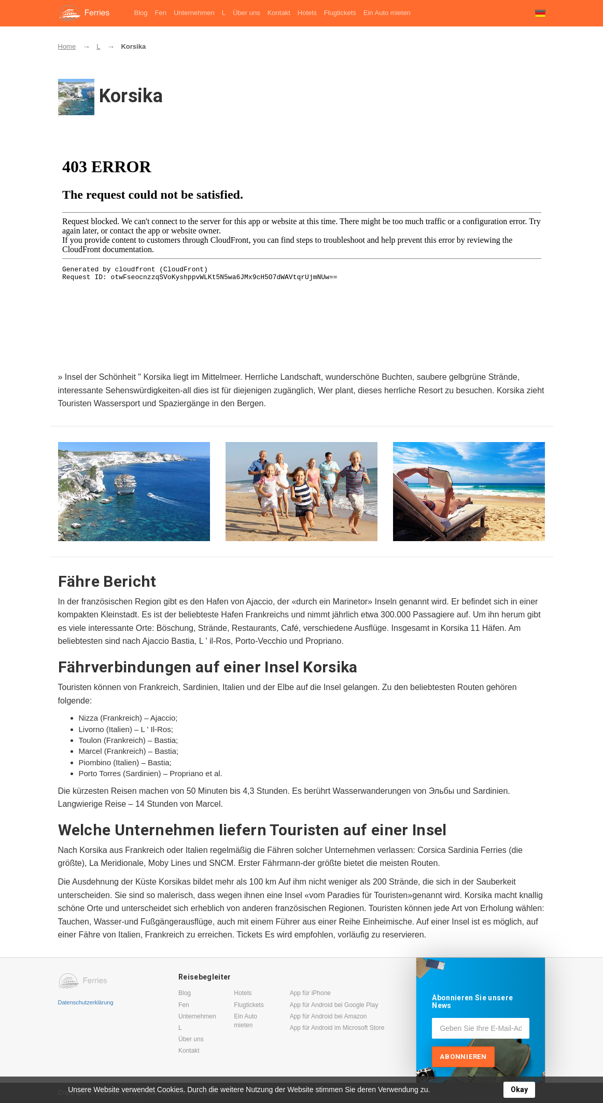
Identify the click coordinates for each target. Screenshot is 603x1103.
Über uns (246, 13)
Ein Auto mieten (387, 13)
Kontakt (279, 13)
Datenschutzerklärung (86, 1002)
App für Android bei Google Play (334, 1005)
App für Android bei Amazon (328, 1016)
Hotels (307, 13)
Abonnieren (463, 1056)
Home (67, 46)
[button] (540, 13)
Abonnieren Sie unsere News (472, 1002)
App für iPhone (310, 993)
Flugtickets (340, 13)
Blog (141, 13)
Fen (160, 13)
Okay (519, 1089)
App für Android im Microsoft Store (337, 1027)
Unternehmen (194, 13)
